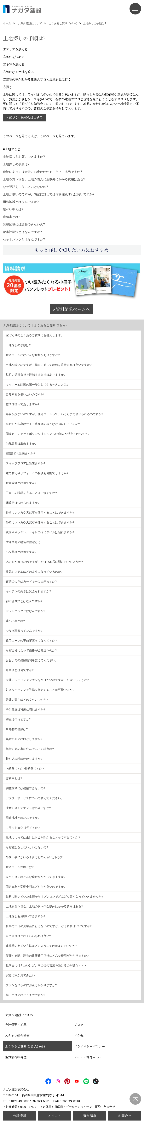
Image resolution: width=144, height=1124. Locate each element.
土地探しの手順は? (16, 164)
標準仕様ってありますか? (22, 404)
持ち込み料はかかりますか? (24, 758)
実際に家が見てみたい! (21, 975)
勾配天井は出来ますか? (21, 443)
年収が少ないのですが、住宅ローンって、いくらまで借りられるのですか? (54, 414)
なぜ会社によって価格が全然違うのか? (31, 650)
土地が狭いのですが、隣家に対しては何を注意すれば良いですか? (48, 194)
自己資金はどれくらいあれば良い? (28, 936)
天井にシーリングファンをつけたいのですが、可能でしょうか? (47, 680)
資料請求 (89, 1115)
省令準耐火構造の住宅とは (23, 542)
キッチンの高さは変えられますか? (28, 591)
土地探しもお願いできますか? (24, 156)
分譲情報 (19, 1115)
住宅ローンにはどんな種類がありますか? (33, 355)
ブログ (78, 1024)
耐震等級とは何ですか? (21, 483)
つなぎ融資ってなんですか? (24, 630)
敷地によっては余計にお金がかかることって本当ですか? (42, 171)
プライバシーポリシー (89, 1046)
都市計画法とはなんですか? (22, 232)
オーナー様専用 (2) (87, 1057)
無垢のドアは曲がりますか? (24, 739)
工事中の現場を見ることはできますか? (31, 492)
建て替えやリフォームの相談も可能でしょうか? (37, 473)
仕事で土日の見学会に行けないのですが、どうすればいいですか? (48, 926)
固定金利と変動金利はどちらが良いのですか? (35, 886)
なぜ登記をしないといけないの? (25, 186)
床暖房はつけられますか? (22, 502)
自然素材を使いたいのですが (24, 394)
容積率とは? (11, 217)
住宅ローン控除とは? (19, 867)
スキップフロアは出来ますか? (25, 463)
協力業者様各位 (15, 1057)
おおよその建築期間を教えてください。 (32, 660)
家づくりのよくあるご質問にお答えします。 (35, 335)
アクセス (80, 1035)
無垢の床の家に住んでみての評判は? (30, 748)
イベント (54, 1115)
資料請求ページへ (73, 309)
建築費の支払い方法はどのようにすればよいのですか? (41, 945)
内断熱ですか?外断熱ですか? (25, 768)
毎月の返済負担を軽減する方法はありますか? (35, 374)
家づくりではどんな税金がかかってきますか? (35, 876)
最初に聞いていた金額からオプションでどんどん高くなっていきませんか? (54, 896)
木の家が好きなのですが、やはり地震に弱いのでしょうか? (44, 561)
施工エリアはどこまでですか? (25, 995)
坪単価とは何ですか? (19, 670)
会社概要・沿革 (15, 1024)
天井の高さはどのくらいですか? (27, 699)
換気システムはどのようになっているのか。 (35, 571)
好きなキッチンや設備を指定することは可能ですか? (40, 689)
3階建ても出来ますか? (20, 453)
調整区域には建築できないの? (24, 224)
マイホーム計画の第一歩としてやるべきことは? (37, 384)
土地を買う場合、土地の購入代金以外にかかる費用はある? (44, 179)
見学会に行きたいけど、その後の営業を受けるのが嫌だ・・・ (46, 965)
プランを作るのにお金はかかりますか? (31, 985)
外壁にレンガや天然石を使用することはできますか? (40, 512)
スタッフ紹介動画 (17, 1035)
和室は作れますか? (18, 719)
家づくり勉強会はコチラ (26, 117)
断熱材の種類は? (17, 729)
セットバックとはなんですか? (24, 239)
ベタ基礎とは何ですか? (21, 552)
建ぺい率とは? (13, 209)
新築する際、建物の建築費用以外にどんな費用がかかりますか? (47, 955)
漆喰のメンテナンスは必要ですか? (28, 808)
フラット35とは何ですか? (23, 827)
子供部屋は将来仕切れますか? (25, 709)
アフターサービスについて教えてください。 (35, 798)
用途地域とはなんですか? (21, 201)
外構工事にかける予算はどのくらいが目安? (34, 857)
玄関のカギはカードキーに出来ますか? (31, 581)
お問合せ (124, 1115)
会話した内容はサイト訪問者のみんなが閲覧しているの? (43, 424)
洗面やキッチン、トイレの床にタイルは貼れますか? (40, 532)
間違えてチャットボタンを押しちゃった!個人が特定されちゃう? (47, 433)
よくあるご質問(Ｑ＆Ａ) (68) (25, 1046)
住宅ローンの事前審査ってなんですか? (31, 640)
